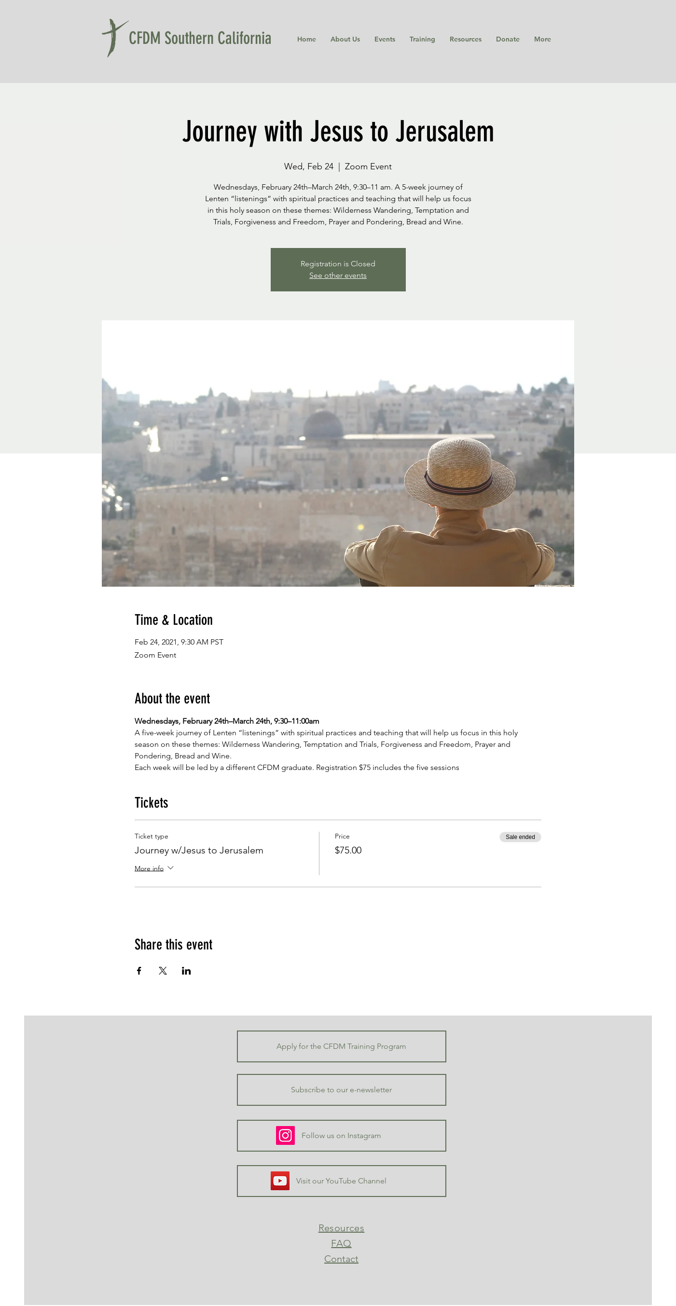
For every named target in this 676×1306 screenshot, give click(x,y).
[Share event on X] (162, 971)
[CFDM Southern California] (205, 38)
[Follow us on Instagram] (341, 1136)
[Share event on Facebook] (139, 971)
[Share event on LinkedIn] (186, 971)
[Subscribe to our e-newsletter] (341, 1090)
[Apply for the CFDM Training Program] (341, 1046)
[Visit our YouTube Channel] (341, 1181)
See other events (338, 275)
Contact (341, 1259)
